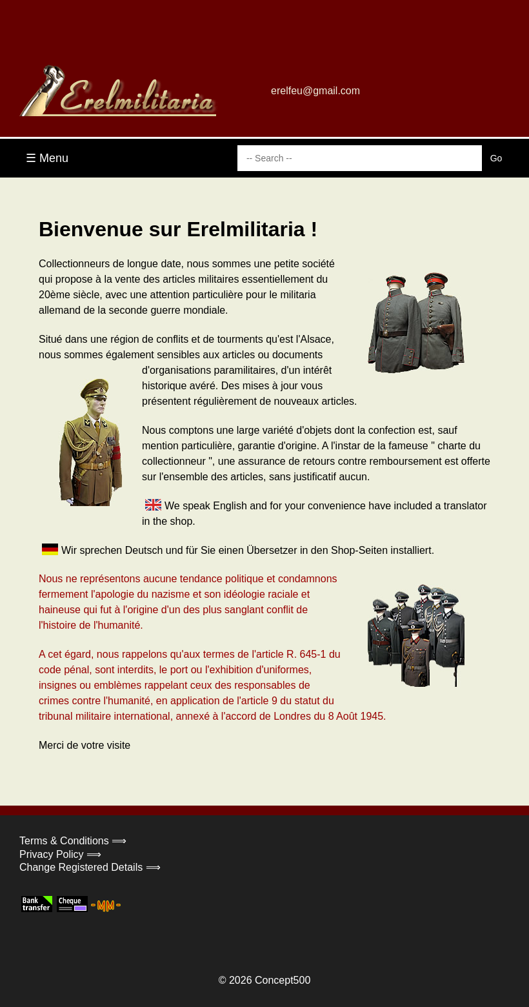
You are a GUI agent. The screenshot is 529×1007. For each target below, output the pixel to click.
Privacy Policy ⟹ (60, 854)
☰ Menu (47, 158)
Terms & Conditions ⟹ (72, 840)
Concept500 (282, 980)
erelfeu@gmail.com (315, 90)
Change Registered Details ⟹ (90, 867)
